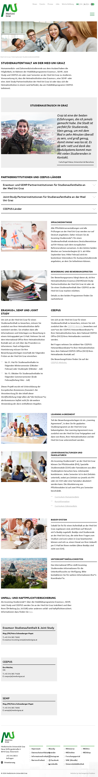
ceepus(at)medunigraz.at (14, 676)
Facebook (54, 760)
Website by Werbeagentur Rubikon (82, 773)
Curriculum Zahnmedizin (66, 506)
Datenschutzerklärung (41, 752)
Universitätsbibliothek (75, 764)
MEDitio (86, 748)
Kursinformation (62, 501)
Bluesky (52, 748)
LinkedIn (53, 764)
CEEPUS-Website (76, 326)
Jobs (57, 4)
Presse (50, 4)
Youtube (52, 752)
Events (42, 4)
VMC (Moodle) (71, 760)
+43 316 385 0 (11, 755)
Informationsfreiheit (40, 756)
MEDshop (87, 752)
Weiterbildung (68, 4)
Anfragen (10, 758)
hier (31, 611)
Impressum (36, 748)
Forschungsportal (73, 756)
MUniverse (70, 748)
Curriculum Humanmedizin (67, 496)
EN (81, 4)
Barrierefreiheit (38, 760)
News (35, 4)
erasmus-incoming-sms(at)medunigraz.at (20, 640)
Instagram (54, 756)
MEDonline (70, 752)
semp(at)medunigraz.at (13, 710)
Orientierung (9, 762)
